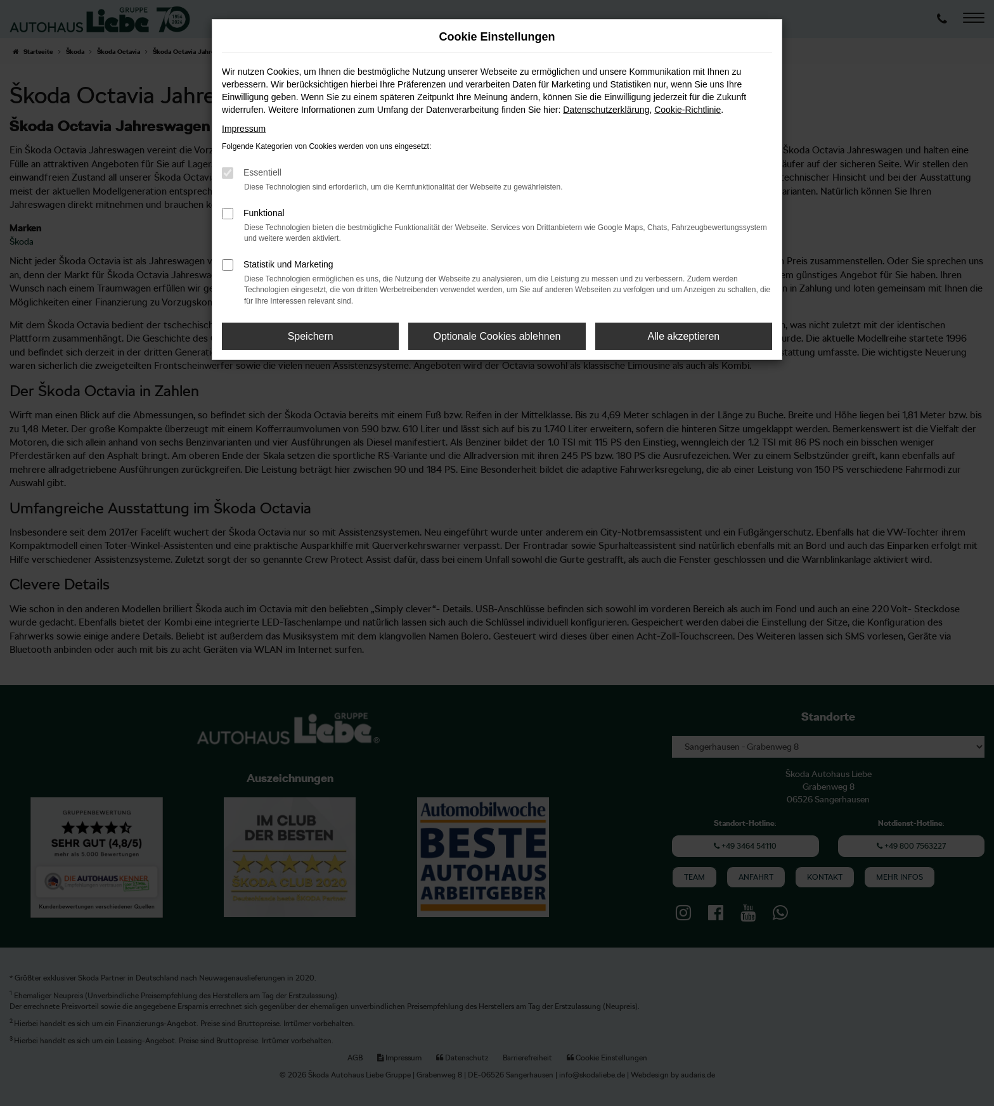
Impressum (244, 129)
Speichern (310, 336)
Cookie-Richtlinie (687, 110)
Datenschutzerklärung (606, 110)
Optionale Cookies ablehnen (496, 336)
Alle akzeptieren (683, 336)
